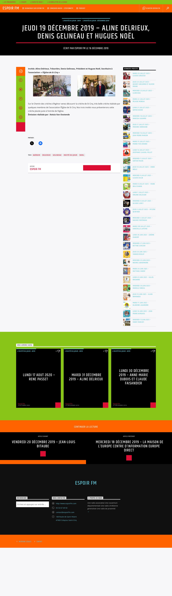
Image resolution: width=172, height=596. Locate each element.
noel (82, 203)
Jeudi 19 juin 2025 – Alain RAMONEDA (143, 343)
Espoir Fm (11, 8)
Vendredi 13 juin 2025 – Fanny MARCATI (142, 369)
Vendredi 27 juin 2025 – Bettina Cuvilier (142, 292)
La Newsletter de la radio (57, 2)
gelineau (57, 203)
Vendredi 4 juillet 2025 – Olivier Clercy (143, 250)
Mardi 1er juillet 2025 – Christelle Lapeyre (142, 276)
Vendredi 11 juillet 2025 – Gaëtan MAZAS (143, 208)
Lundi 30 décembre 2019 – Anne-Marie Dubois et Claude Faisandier (134, 425)
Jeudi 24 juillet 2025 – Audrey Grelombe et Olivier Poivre (143, 132)
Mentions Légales (25, 590)
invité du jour (70, 203)
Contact (39, 590)
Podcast (82, 8)
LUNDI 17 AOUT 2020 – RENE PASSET (39, 425)
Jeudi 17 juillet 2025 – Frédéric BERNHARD (141, 174)
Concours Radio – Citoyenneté (61, 8)
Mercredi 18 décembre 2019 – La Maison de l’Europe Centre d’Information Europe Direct (129, 494)
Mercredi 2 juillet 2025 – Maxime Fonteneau (143, 267)
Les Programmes (9, 2)
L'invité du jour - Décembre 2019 (96, 45)
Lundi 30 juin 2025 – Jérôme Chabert (143, 284)
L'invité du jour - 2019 (72, 45)
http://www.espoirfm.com (66, 552)
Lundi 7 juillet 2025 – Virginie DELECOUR (141, 242)
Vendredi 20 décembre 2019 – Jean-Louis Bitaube (43, 492)
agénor (36, 203)
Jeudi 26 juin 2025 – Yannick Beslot (140, 301)
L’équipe (23, 2)
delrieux (46, 203)
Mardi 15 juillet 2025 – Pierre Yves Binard (142, 191)
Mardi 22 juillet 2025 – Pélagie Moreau (142, 148)
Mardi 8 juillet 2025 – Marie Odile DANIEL (144, 233)
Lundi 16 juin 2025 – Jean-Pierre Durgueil (143, 360)
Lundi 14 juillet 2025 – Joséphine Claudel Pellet (142, 199)
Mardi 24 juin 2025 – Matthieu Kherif (141, 318)
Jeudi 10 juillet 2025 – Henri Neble (144, 216)
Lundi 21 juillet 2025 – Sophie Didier (141, 157)
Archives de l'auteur (97, 215)
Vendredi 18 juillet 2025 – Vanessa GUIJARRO (143, 165)
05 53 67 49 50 (61, 556)
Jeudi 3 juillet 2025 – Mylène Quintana (144, 259)
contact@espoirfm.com (65, 560)
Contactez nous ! (37, 2)
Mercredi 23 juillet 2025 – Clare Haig (143, 140)
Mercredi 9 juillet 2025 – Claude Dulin (143, 225)
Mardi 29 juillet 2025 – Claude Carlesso (142, 123)
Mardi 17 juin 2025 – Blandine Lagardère (140, 352)
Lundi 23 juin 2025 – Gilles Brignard (143, 326)
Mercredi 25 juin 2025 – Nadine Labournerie (142, 309)
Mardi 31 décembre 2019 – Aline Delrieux (86, 425)
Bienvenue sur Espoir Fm (34, 8)
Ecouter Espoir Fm (151, 8)
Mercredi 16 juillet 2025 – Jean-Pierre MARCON (143, 182)
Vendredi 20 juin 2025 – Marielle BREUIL (142, 335)
